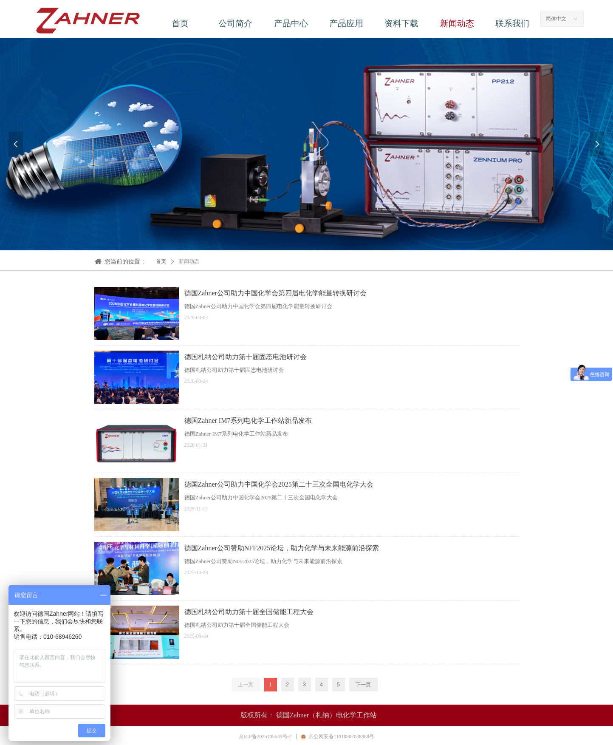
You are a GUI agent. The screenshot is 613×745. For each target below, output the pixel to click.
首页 (161, 261)
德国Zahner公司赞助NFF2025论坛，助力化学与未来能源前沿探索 (281, 548)
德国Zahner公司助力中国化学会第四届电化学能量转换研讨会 (275, 293)
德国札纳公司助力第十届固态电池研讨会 (245, 356)
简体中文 (556, 19)
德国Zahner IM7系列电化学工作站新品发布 (248, 420)
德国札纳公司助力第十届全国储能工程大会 (249, 611)
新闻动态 (189, 261)
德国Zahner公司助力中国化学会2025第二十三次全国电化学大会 (278, 484)
